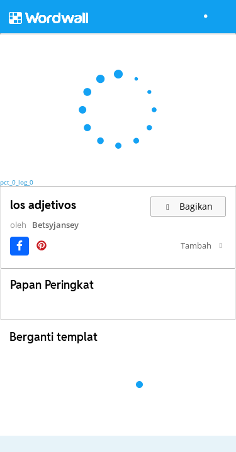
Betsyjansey (37, 236)
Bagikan (188, 206)
